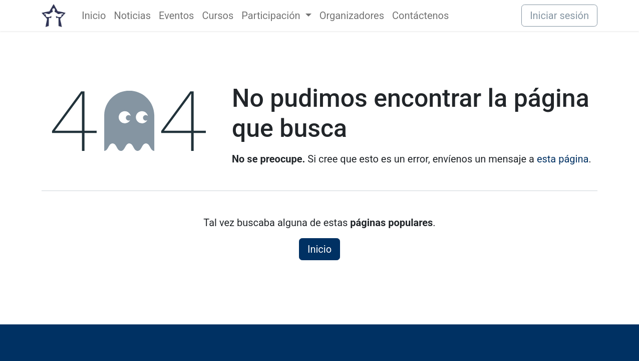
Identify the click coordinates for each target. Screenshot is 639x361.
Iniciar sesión (559, 16)
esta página (562, 159)
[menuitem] (94, 15)
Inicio (319, 249)
